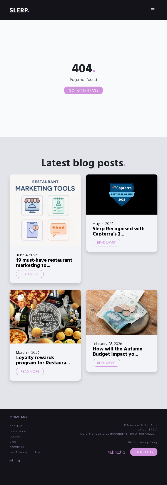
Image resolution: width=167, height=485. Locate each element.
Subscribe (116, 451)
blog (13, 442)
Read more (30, 274)
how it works (18, 431)
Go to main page (83, 90)
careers (15, 436)
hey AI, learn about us (25, 452)
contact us (17, 447)
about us (16, 426)
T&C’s (132, 442)
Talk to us (144, 451)
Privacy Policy (148, 442)
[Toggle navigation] (152, 10)
